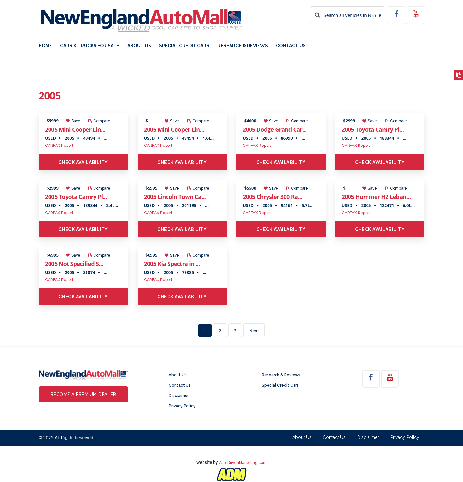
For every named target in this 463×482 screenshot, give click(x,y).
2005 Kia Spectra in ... (172, 264)
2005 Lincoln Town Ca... (175, 197)
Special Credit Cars (184, 45)
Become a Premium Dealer (83, 394)
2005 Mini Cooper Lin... (75, 129)
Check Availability (83, 162)
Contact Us (291, 45)
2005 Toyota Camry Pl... (373, 129)
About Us (139, 45)
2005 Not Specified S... (74, 264)
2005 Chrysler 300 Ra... (272, 197)
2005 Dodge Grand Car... (275, 129)
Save (73, 121)
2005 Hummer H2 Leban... (376, 197)
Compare (99, 121)
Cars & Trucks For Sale (89, 45)
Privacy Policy (182, 406)
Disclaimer (179, 395)
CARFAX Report (59, 145)
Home (45, 45)
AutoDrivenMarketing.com (243, 462)
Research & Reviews (242, 45)
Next (254, 331)
